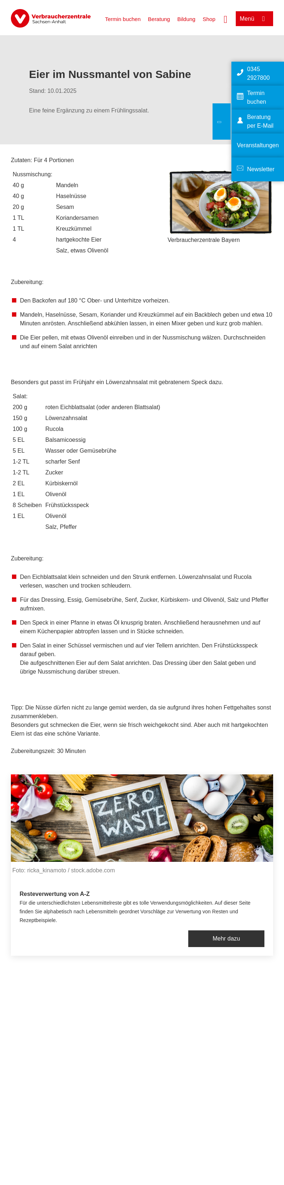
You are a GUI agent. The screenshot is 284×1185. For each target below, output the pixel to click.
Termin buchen (122, 19)
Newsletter (261, 169)
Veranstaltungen (258, 145)
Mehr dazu (226, 938)
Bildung (186, 19)
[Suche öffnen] (225, 18)
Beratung (159, 19)
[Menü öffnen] (254, 18)
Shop (209, 19)
